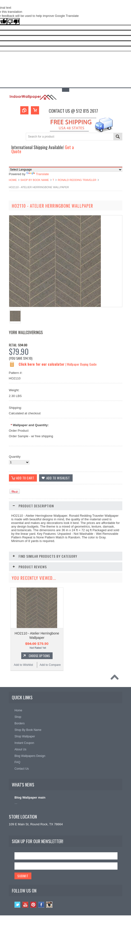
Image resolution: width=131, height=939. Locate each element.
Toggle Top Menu (65, 90)
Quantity (15, 456)
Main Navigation (13, 162)
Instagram (49, 905)
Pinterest (33, 905)
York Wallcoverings (26, 332)
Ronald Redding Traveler (77, 180)
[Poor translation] (13, 21)
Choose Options (39, 656)
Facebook (41, 905)
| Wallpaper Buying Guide (81, 364)
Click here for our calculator (42, 364)
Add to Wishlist (23, 665)
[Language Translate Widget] (65, 169)
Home (13, 180)
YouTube (25, 905)
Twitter (17, 905)
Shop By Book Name (35, 180)
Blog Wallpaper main (29, 798)
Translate (37, 174)
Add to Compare (50, 665)
